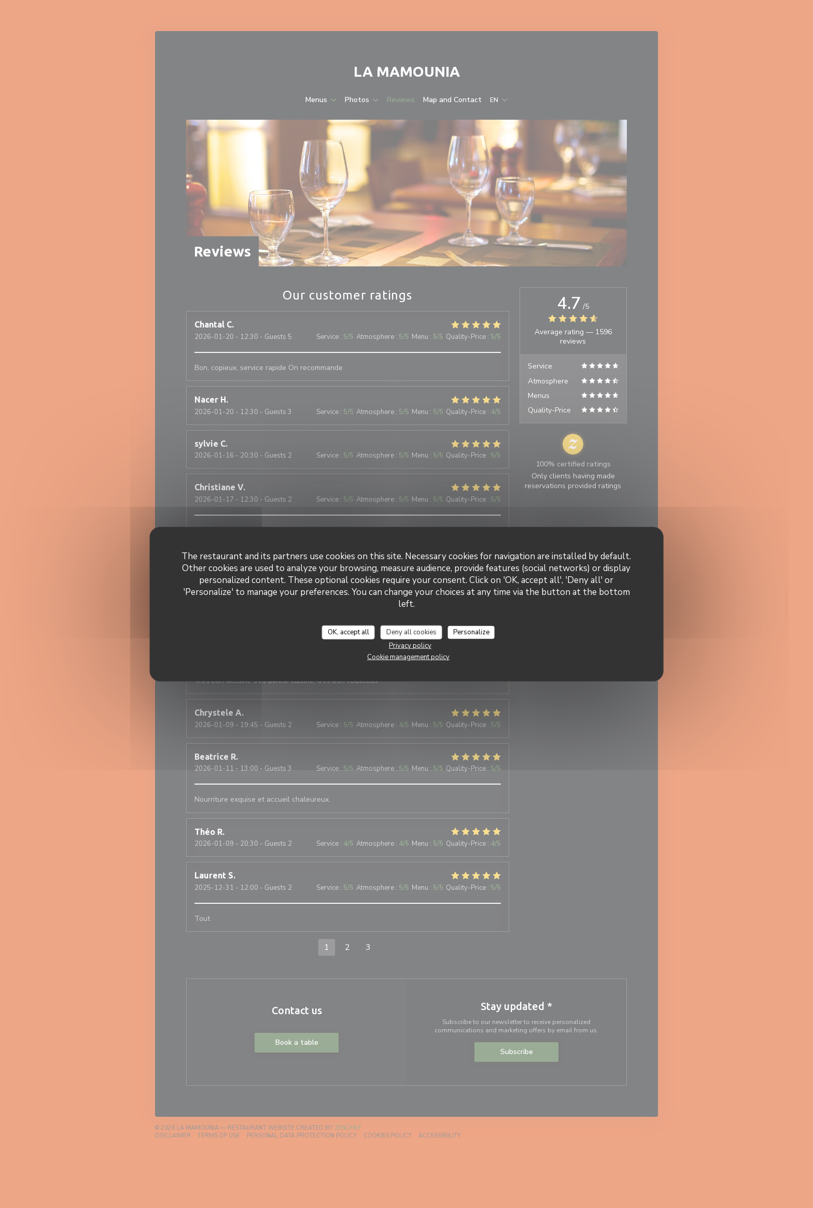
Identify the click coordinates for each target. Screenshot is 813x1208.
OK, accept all (348, 631)
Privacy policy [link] (410, 645)
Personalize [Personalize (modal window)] (471, 631)
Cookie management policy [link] (408, 657)
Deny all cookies (411, 631)
